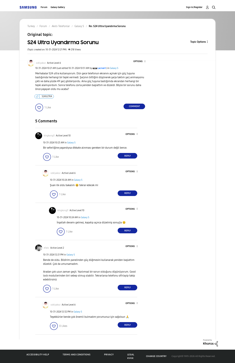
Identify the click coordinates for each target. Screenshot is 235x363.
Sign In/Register (194, 7)
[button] (139, 61)
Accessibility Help (37, 354)
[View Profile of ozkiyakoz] (41, 63)
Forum (44, 7)
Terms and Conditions (76, 354)
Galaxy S (114, 68)
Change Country (156, 356)
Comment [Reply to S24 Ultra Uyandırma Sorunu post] (134, 106)
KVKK (130, 358)
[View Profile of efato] (46, 248)
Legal (130, 354)
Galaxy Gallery (58, 7)
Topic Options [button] (198, 41)
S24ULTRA (47, 96)
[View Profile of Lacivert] (102, 68)
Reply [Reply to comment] (127, 155)
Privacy (109, 354)
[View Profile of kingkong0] (49, 135)
